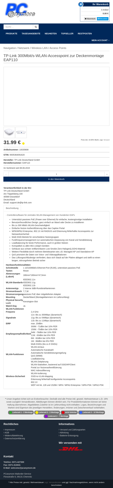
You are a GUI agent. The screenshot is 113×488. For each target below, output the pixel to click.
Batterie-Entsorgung (68, 435)
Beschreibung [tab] (12, 208)
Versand (106, 140)
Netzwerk (23, 48)
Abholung (64, 432)
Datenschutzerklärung (14, 438)
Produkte (11, 33)
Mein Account (100, 40)
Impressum (9, 429)
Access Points (58, 48)
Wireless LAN (39, 48)
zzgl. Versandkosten (52, 482)
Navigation (10, 48)
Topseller (67, 33)
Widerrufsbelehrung (13, 435)
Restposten (85, 33)
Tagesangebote (31, 33)
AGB (6, 432)
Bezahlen (103, 19)
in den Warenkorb (56, 179)
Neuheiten (51, 33)
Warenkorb (90, 19)
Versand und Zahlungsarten (72, 429)
